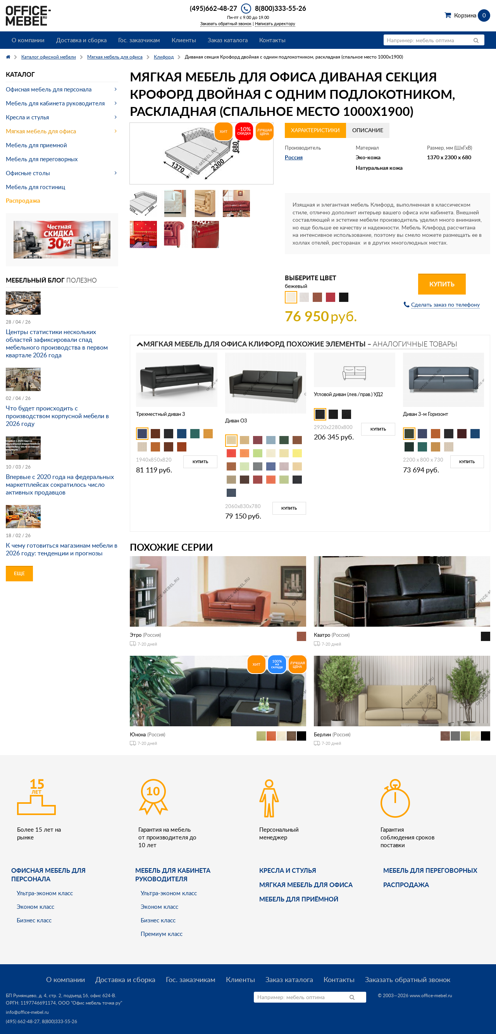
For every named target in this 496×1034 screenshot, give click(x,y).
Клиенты (184, 40)
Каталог (20, 74)
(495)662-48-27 (213, 8)
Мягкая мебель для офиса (41, 131)
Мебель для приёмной (298, 898)
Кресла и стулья (27, 117)
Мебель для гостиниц (35, 187)
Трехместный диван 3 (160, 413)
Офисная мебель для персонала (48, 89)
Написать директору (275, 23)
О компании (28, 40)
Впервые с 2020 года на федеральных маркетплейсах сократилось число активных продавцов (60, 484)
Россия (294, 157)
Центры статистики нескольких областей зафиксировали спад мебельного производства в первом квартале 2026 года (57, 343)
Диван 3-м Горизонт (425, 413)
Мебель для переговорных (42, 159)
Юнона (138, 734)
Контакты (272, 40)
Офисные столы (28, 173)
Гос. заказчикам (139, 40)
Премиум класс (162, 933)
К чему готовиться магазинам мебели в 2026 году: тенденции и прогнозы (61, 549)
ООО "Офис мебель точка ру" (90, 1003)
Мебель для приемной (36, 145)
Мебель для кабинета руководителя (55, 103)
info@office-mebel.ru (27, 1012)
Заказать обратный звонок (225, 23)
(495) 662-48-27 (23, 1021)
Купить (442, 283)
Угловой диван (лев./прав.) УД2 (348, 394)
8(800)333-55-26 (280, 8)
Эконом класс (35, 906)
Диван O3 (236, 420)
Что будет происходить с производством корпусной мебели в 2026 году (57, 416)
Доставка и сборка (81, 40)
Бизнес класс (34, 920)
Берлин (322, 734)
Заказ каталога (228, 40)
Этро (135, 634)
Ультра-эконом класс (45, 893)
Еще (19, 573)
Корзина (472, 15)
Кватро (322, 634)
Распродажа (23, 200)
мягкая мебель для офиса (306, 884)
